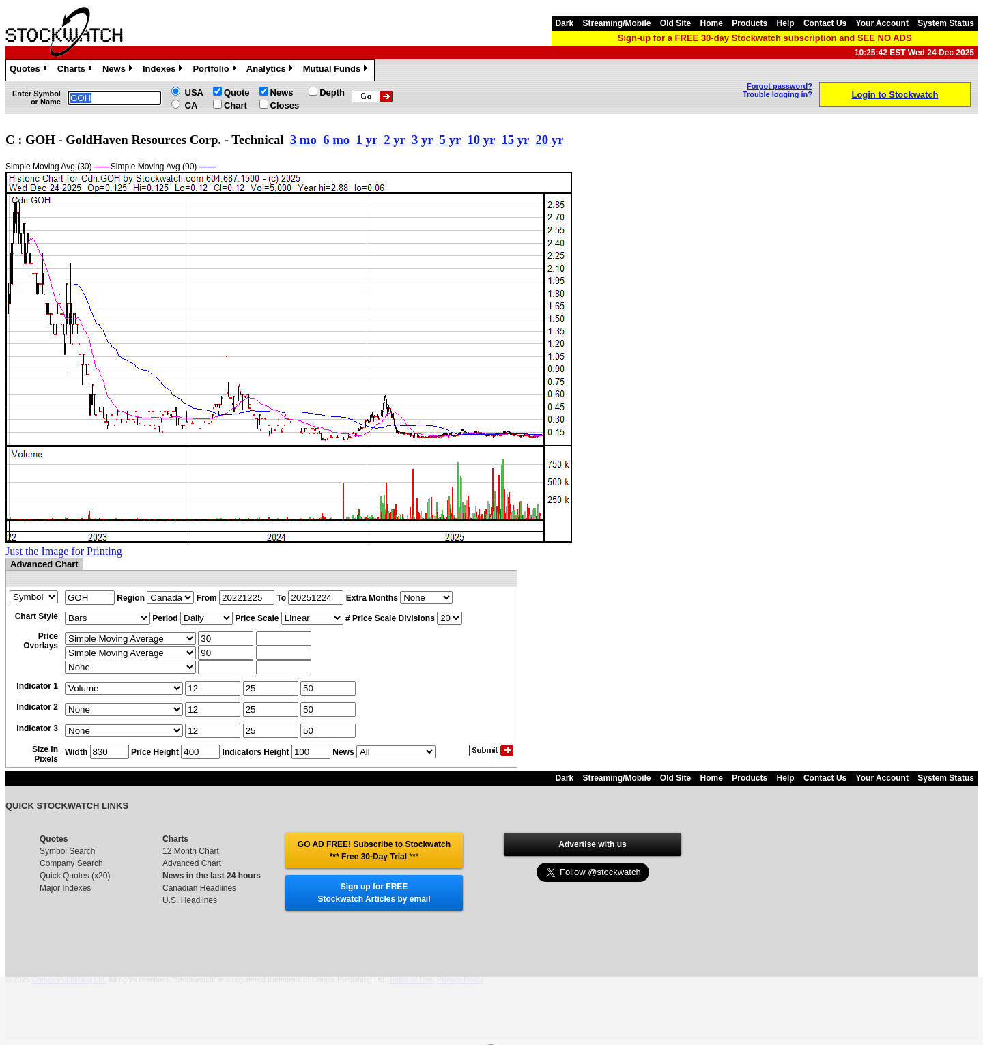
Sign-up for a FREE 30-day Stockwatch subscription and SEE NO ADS (765, 38)
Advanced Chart (191, 863)
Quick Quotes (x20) (75, 876)
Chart (235, 105)
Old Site (675, 23)
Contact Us (824, 23)
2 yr (394, 139)
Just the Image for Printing (63, 551)
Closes (285, 105)
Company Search (71, 863)
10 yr (481, 139)
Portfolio (216, 70)
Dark (564, 23)
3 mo (303, 139)
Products (749, 23)
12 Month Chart (190, 851)
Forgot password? (779, 86)
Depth (332, 92)
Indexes (164, 70)
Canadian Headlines (199, 888)
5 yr (450, 139)
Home (711, 23)
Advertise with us (592, 844)
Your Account (882, 23)
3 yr (422, 139)
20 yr (549, 139)
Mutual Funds (337, 70)
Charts (76, 70)
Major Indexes (65, 888)
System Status (945, 23)
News (119, 70)
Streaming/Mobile (616, 23)
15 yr (515, 139)
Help (786, 23)
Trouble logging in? (777, 94)
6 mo (336, 139)
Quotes (30, 70)
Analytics (271, 70)
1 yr (366, 139)
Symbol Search (67, 851)
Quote (237, 92)
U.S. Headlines (189, 900)
